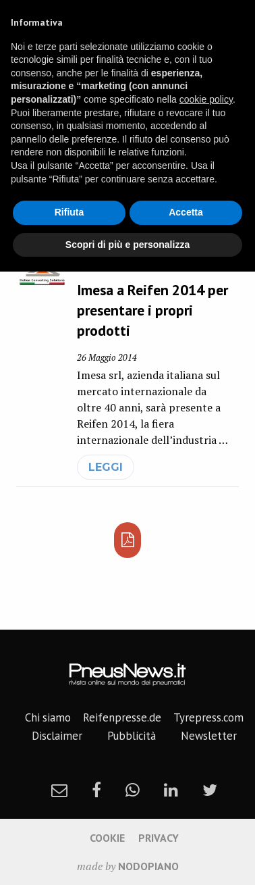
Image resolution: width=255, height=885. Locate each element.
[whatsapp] (132, 790)
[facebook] (96, 790)
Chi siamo (48, 717)
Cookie (107, 837)
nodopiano (148, 866)
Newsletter (209, 735)
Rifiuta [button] (69, 212)
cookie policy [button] (206, 99)
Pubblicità (131, 735)
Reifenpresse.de (122, 717)
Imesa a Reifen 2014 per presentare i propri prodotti (152, 310)
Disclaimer (57, 735)
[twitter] (209, 790)
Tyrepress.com (208, 717)
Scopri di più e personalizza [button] (127, 244)
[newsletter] (59, 790)
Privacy (158, 837)
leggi (105, 467)
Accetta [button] (186, 212)
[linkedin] (171, 790)
